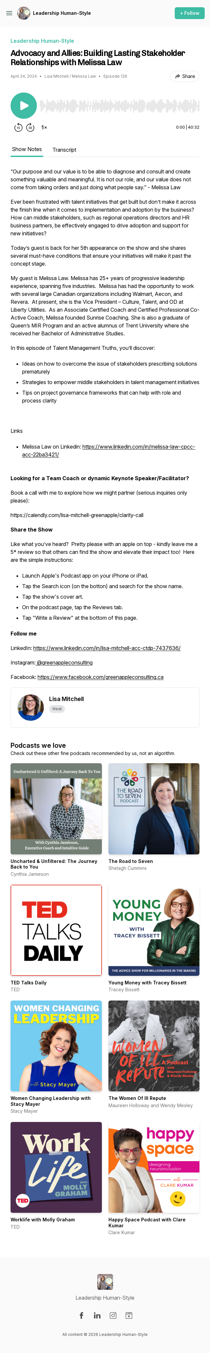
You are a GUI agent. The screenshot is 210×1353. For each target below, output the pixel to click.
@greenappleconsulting (65, 662)
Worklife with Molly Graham (43, 1219)
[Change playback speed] (44, 127)
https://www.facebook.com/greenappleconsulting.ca (101, 677)
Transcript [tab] (64, 149)
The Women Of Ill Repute (137, 1098)
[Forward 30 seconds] (30, 127)
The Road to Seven (130, 861)
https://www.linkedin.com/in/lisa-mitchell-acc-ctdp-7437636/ (107, 648)
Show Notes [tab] (27, 149)
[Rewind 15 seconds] (18, 127)
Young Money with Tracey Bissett (147, 982)
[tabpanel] (105, 428)
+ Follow (189, 13)
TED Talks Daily (28, 982)
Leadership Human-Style (62, 13)
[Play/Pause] (24, 105)
